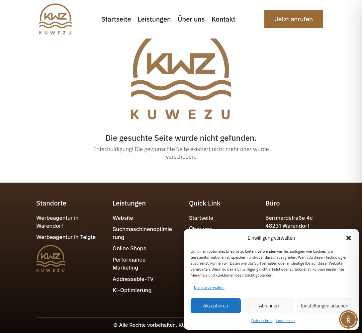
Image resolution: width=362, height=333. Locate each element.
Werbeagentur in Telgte (66, 237)
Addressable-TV (133, 279)
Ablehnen (269, 305)
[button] (348, 238)
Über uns (191, 19)
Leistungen (154, 19)
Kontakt (223, 19)
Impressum (285, 320)
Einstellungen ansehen (324, 305)
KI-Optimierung (132, 290)
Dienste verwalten (209, 287)
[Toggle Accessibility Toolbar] (348, 319)
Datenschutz (262, 320)
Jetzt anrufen (294, 19)
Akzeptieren (215, 305)
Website (123, 217)
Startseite (116, 19)
